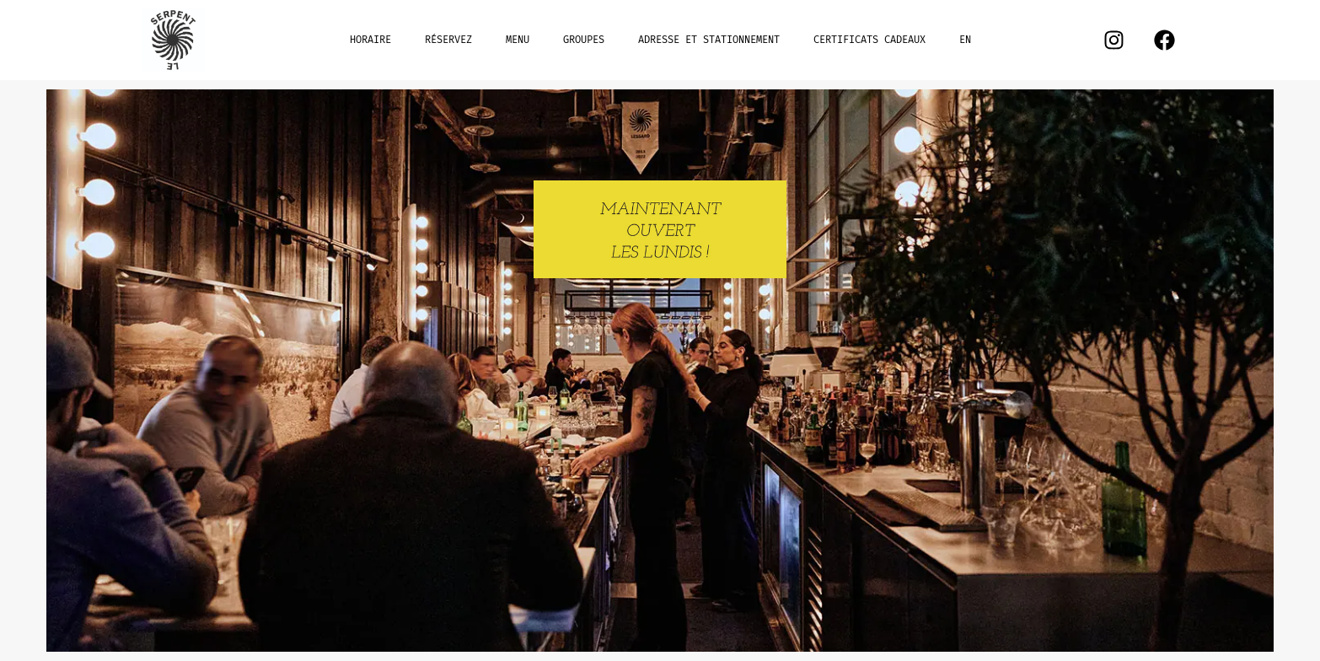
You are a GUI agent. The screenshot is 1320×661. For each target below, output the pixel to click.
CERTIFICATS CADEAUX (869, 40)
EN (965, 40)
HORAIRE (370, 40)
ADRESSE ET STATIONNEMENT (709, 40)
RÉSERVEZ (448, 40)
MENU (517, 40)
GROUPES (583, 40)
